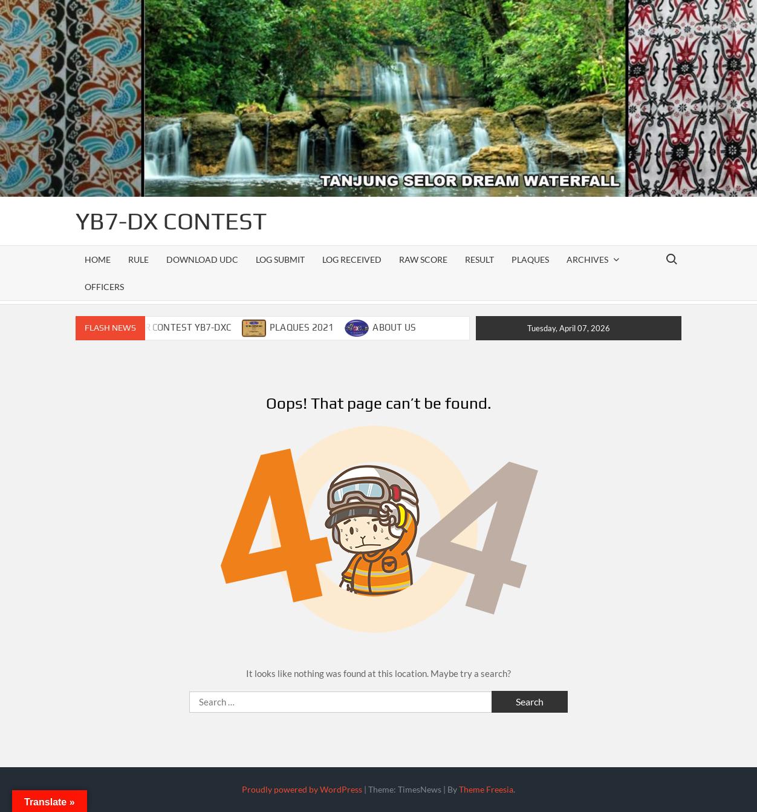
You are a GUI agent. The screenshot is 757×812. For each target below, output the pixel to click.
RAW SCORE (423, 259)
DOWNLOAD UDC (202, 259)
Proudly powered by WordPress (302, 789)
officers (104, 287)
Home (98, 259)
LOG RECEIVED (352, 259)
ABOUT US (394, 327)
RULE (138, 259)
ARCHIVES (587, 259)
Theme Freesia (486, 789)
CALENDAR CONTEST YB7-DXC (167, 327)
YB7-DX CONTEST (171, 221)
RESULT (479, 259)
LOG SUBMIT (280, 259)
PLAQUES (530, 259)
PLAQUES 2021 (302, 327)
